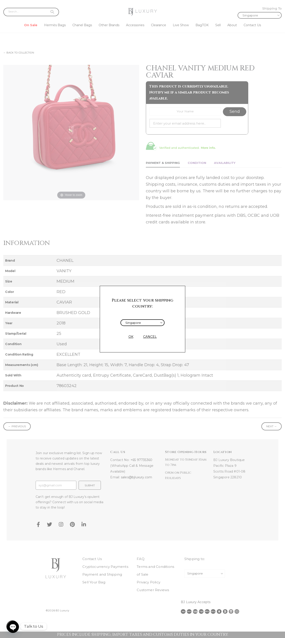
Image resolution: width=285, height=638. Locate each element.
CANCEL (150, 337)
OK (130, 337)
